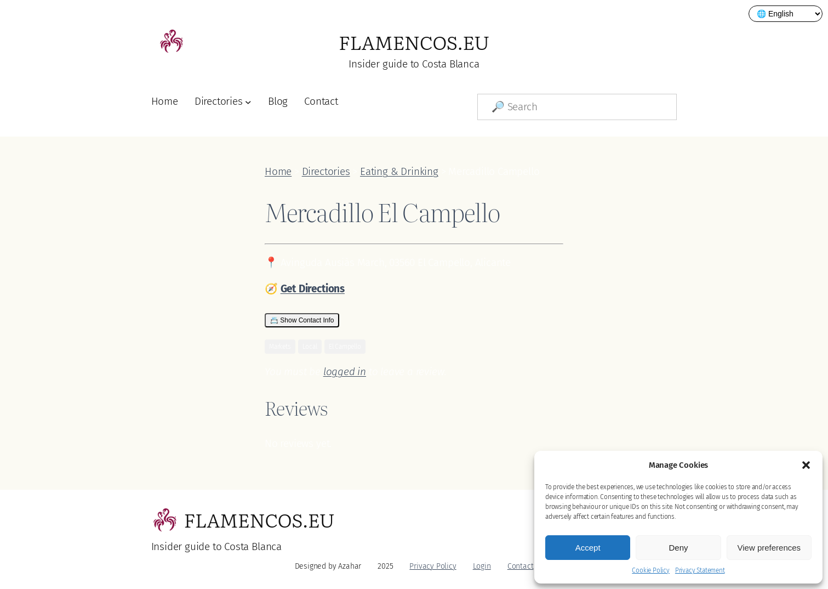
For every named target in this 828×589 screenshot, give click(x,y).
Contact (321, 101)
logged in (344, 371)
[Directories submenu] (248, 102)
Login (482, 566)
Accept (588, 547)
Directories (219, 101)
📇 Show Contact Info (302, 320)
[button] (806, 465)
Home (164, 101)
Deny (678, 547)
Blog (278, 101)
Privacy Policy (432, 566)
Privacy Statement (700, 570)
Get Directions (313, 288)
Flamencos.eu (414, 41)
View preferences (769, 547)
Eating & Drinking (399, 171)
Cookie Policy (651, 570)
